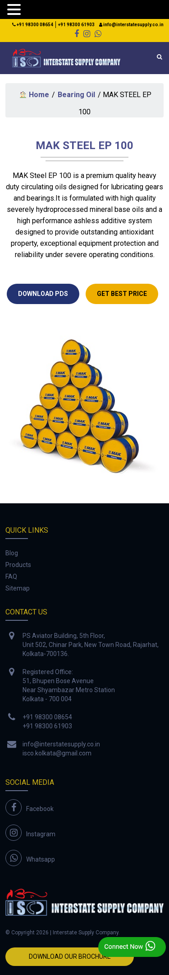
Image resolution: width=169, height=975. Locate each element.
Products (18, 564)
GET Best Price (122, 293)
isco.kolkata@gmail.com (57, 753)
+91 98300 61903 (76, 24)
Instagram (40, 834)
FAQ (11, 576)
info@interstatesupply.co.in (131, 24)
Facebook (40, 808)
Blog (11, 553)
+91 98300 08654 (32, 24)
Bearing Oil (76, 94)
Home (34, 94)
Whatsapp (40, 859)
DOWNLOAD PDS (43, 293)
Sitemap (17, 588)
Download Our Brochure (70, 956)
